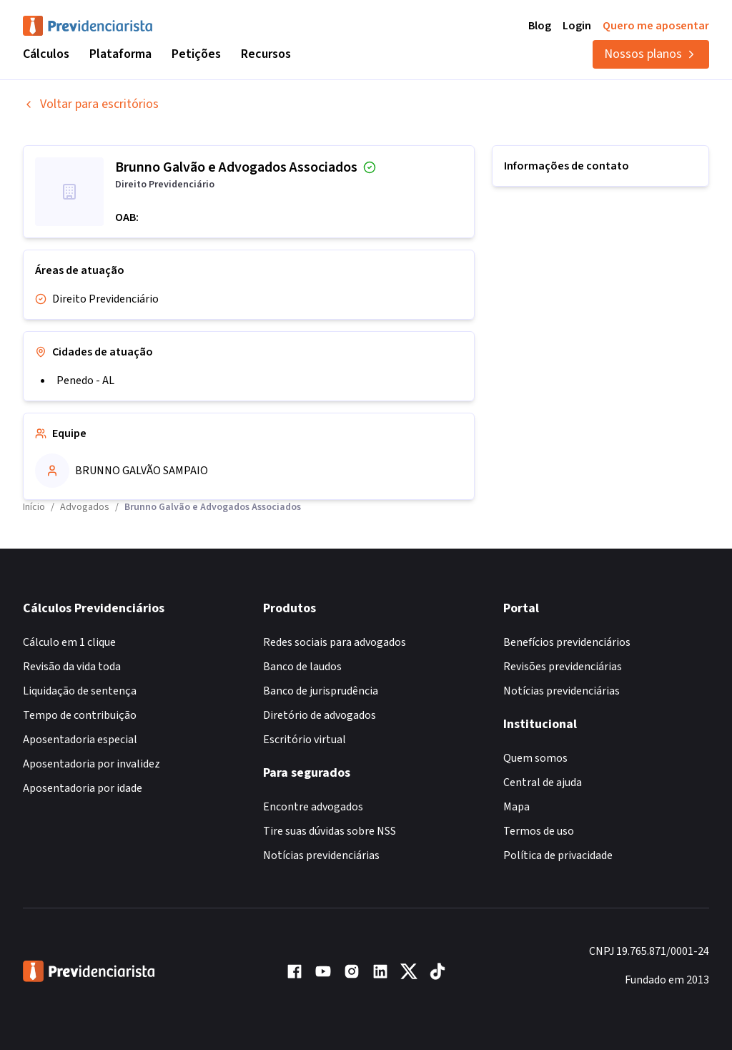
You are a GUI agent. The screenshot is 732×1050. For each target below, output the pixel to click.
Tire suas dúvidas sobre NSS (329, 831)
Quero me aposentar (656, 26)
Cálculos (46, 54)
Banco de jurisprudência (320, 691)
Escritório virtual (304, 739)
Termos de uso (538, 831)
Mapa (516, 806)
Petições (196, 54)
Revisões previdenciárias (562, 666)
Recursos (266, 54)
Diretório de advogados (319, 715)
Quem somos (535, 758)
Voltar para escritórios (91, 104)
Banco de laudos (302, 666)
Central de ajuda (542, 782)
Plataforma (120, 54)
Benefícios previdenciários (566, 642)
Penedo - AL (85, 380)
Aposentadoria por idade (82, 788)
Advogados (84, 507)
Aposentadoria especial (80, 739)
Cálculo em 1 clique (69, 642)
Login (577, 26)
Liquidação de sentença (80, 691)
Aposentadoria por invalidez (91, 763)
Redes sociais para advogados (334, 642)
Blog (539, 26)
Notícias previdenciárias (321, 855)
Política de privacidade (558, 855)
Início (34, 507)
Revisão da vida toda (72, 666)
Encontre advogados (313, 806)
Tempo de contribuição (80, 715)
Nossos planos (651, 54)
